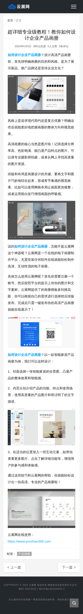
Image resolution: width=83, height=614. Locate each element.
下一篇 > (69, 567)
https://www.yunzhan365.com (29, 541)
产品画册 (24, 554)
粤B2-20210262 (27, 589)
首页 (10, 20)
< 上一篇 (14, 567)
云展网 (32, 585)
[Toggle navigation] (73, 6)
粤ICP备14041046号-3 (52, 589)
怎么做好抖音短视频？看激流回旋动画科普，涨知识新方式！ (41, 600)
